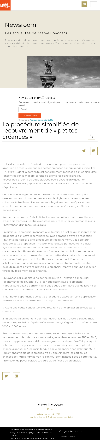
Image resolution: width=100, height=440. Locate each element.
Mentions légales (37, 417)
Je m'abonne (30, 116)
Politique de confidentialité (60, 417)
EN (84, 4)
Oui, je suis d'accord (71, 433)
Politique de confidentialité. (41, 120)
